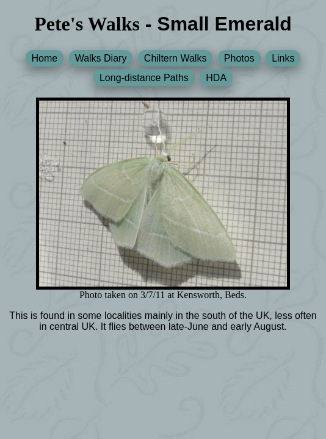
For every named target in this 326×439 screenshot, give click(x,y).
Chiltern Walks (175, 58)
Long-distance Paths (144, 78)
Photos (239, 58)
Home (45, 58)
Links (283, 58)
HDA (216, 78)
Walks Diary (101, 58)
